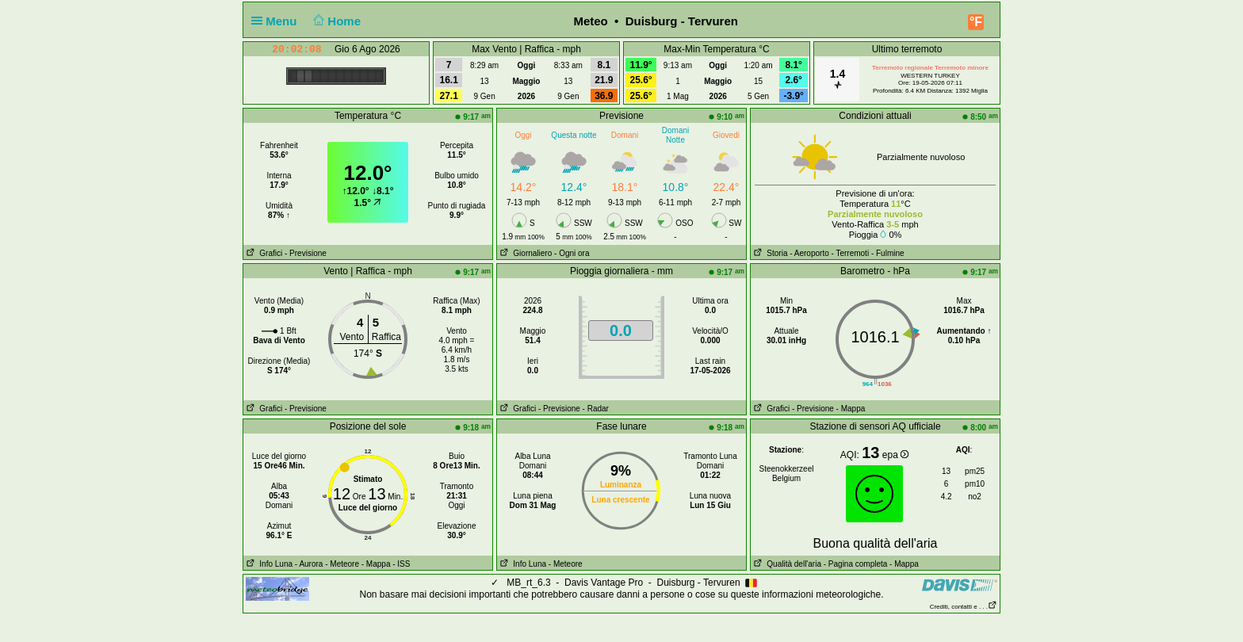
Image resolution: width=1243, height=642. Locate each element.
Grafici (262, 253)
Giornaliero (524, 253)
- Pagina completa (856, 564)
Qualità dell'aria (786, 564)
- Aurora (309, 564)
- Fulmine (888, 253)
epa (895, 454)
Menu (277, 21)
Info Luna (268, 564)
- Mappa (851, 408)
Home (336, 21)
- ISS (401, 564)
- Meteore (342, 564)
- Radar (596, 408)
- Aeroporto (809, 253)
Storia (769, 253)
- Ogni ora (571, 253)
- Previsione (306, 253)
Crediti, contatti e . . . (963, 606)
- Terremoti (851, 253)
